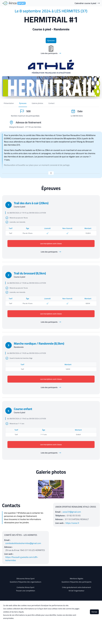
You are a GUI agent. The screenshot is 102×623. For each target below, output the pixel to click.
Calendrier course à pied (87, 3)
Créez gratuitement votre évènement (76, 587)
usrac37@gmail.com (71, 512)
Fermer (94, 612)
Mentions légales (76, 578)
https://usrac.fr (72, 523)
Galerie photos (37, 103)
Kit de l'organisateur (76, 590)
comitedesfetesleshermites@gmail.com (23, 543)
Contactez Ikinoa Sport (25, 587)
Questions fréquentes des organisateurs (25, 582)
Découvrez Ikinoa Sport (25, 578)
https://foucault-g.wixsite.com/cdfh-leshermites (21, 558)
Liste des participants (51, 251)
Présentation (9, 103)
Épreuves (51, 40)
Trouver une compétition (25, 590)
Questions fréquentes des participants (76, 582)
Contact (51, 103)
